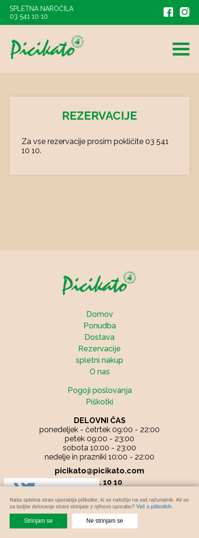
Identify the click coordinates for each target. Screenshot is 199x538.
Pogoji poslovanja (100, 390)
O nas (100, 371)
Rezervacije (99, 348)
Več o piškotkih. (154, 506)
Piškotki (99, 401)
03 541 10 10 (29, 16)
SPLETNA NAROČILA (41, 8)
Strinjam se (38, 520)
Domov (99, 314)
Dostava (99, 337)
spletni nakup (99, 360)
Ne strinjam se (104, 520)
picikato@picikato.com (99, 470)
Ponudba (99, 325)
